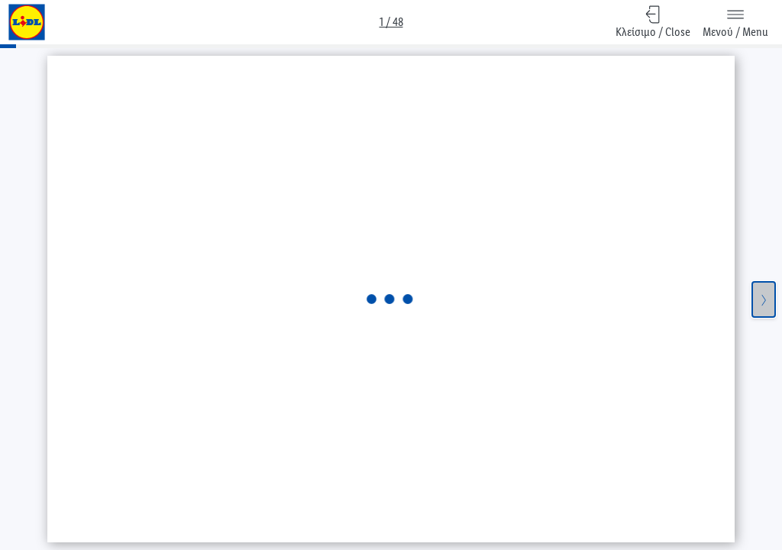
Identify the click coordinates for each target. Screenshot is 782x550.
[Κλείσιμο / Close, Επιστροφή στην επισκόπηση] (652, 22)
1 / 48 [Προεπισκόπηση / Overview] (391, 22)
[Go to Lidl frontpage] (27, 22)
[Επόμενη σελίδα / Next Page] (763, 299)
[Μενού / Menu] (735, 22)
